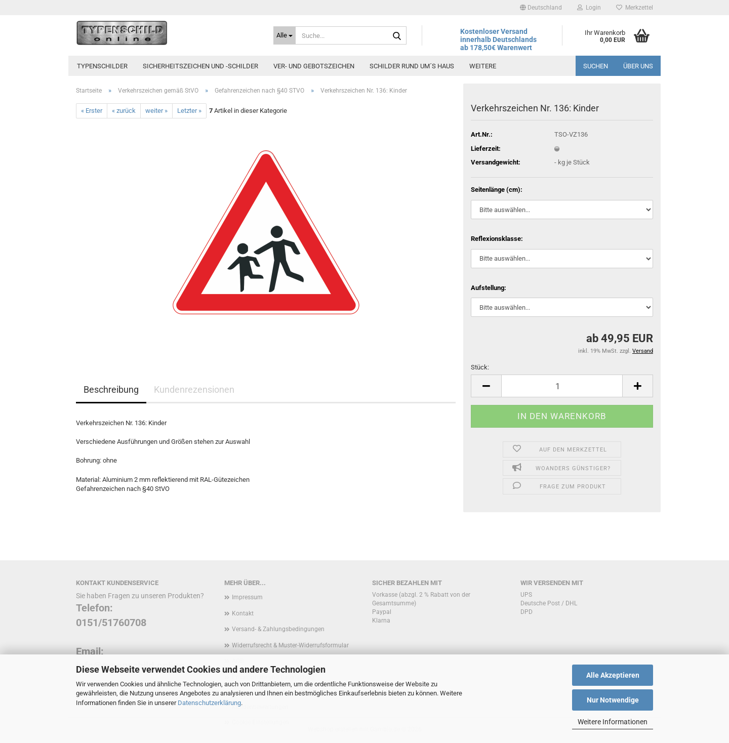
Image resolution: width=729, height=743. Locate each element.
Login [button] (589, 7)
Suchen (595, 66)
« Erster (91, 110)
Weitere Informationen (612, 722)
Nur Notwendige (613, 700)
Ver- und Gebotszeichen (313, 66)
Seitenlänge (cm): (496, 189)
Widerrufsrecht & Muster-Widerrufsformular (290, 645)
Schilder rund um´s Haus (412, 66)
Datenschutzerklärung (209, 703)
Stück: (480, 367)
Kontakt (243, 613)
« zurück (124, 110)
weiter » (156, 110)
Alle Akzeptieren (612, 675)
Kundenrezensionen (194, 389)
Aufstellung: (488, 288)
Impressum (247, 597)
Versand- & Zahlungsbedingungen (278, 629)
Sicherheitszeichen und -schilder (200, 66)
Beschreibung (111, 389)
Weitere (482, 66)
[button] (541, 7)
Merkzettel (634, 7)
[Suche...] (284, 35)
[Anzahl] (562, 386)
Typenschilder (102, 66)
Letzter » (189, 110)
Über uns (638, 66)
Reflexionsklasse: (497, 238)
